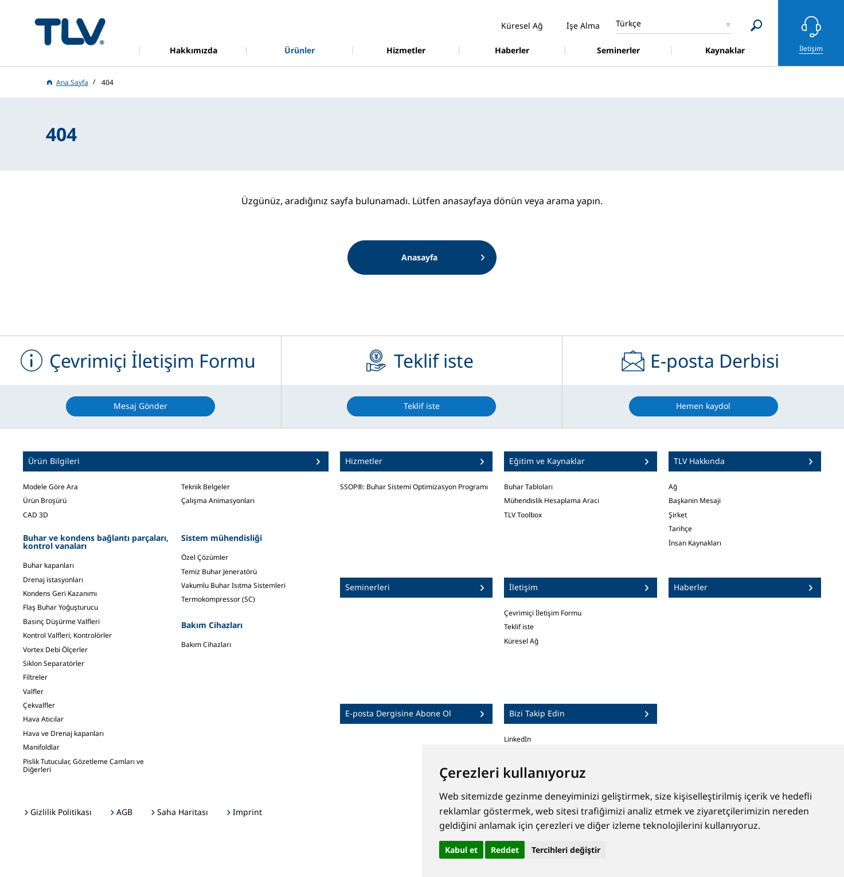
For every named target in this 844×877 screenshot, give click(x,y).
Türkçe (628, 23)
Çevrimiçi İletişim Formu (542, 613)
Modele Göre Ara (50, 487)
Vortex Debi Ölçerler (55, 649)
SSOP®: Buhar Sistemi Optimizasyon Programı (414, 487)
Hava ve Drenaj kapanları (63, 733)
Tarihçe (680, 528)
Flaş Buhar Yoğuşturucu (60, 607)
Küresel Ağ (521, 641)
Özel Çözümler (204, 557)
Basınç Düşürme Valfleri (61, 621)
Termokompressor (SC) (218, 599)
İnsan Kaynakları (695, 543)
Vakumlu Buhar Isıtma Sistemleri (233, 585)
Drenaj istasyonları (53, 579)
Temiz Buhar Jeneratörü (219, 571)
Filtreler (35, 677)
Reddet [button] (505, 849)
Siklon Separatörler (53, 663)
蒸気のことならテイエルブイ (70, 31)
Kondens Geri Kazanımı (60, 593)
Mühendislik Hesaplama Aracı (551, 500)
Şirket (678, 515)
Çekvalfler (39, 705)
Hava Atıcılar (43, 719)
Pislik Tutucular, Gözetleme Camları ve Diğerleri (83, 765)
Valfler (33, 691)
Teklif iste (519, 627)
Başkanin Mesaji (695, 500)
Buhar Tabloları (528, 487)
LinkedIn (517, 739)
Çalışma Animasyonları (218, 500)
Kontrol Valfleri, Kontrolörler (67, 635)
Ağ (673, 487)
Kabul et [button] (461, 849)
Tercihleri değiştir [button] (566, 849)
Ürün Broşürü (45, 500)
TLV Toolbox (523, 515)
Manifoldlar (41, 747)
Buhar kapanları (48, 565)
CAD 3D (35, 515)
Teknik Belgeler (205, 487)
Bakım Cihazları (206, 644)
